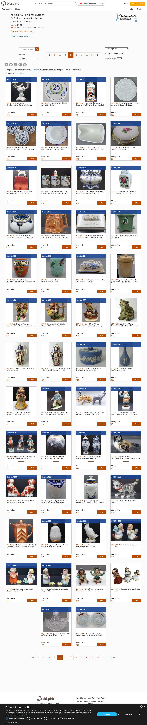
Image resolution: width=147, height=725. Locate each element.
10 (87, 657)
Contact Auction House (21, 21)
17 (92, 55)
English (141, 9)
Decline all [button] (129, 714)
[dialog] (73, 714)
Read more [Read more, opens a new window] (29, 715)
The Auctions (7, 9)
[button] (49, 722)
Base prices (34, 70)
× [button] (144, 706)
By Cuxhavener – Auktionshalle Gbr (27, 18)
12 (98, 657)
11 (92, 657)
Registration (137, 3)
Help (131, 9)
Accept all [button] (107, 714)
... (60, 55)
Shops (17, 9)
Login (125, 3)
